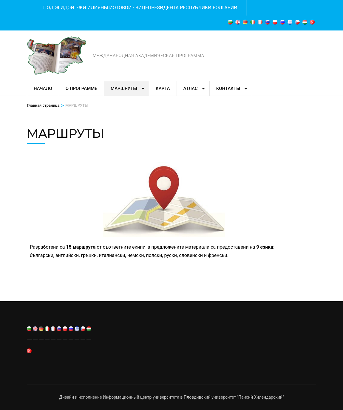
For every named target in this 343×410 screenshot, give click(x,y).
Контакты (228, 88)
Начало (43, 88)
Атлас (190, 88)
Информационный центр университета (141, 397)
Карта (163, 88)
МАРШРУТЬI (124, 88)
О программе (81, 88)
